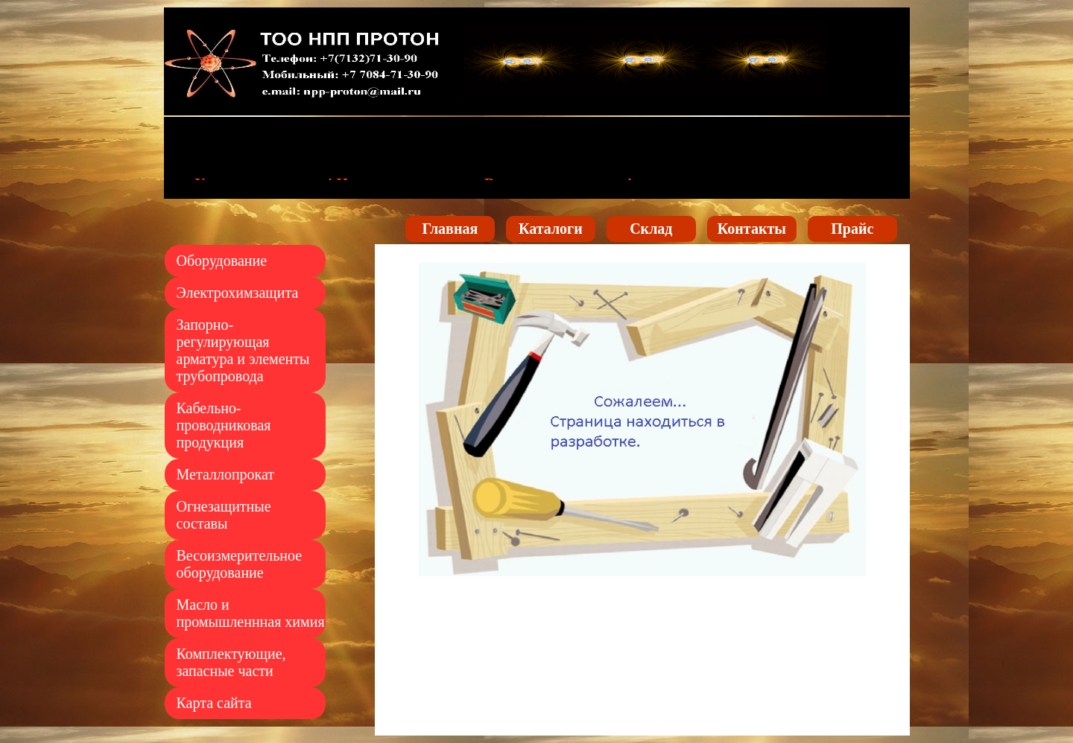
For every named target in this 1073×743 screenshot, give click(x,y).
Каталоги (551, 228)
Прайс (852, 228)
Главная (450, 228)
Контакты (752, 228)
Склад (651, 228)
